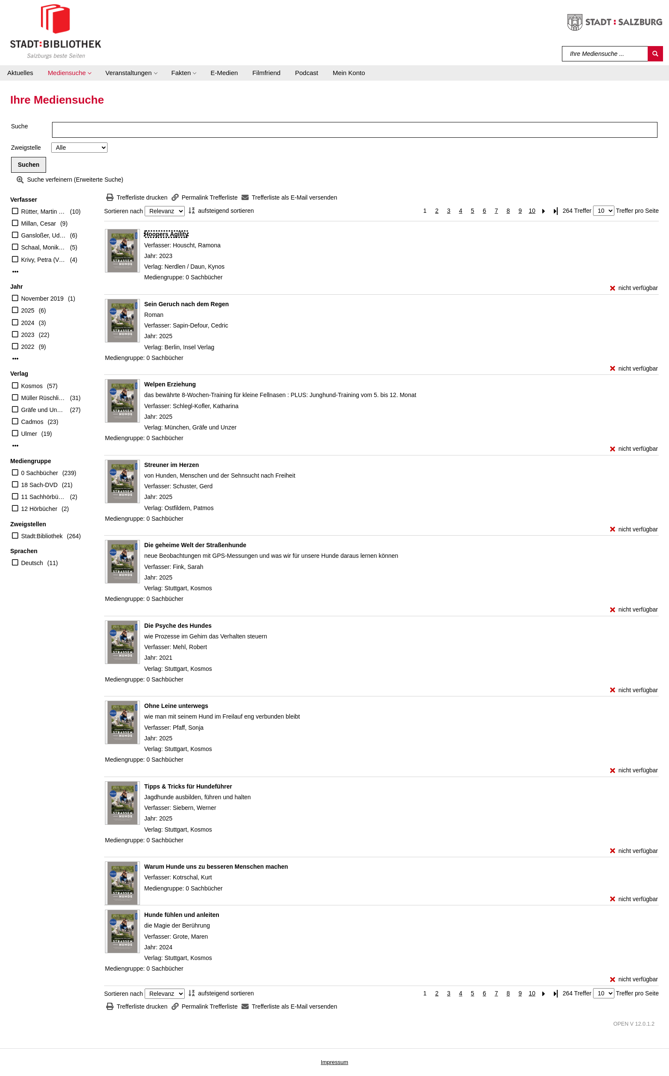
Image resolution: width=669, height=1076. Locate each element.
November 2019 (42, 298)
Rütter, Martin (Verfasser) (43, 211)
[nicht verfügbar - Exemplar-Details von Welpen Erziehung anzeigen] (634, 449)
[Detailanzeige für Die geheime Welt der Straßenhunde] (195, 545)
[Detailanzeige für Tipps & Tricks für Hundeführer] (188, 786)
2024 (28, 322)
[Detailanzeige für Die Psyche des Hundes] (178, 625)
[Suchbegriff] (605, 53)
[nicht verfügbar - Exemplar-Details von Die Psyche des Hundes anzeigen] (634, 690)
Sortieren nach (123, 211)
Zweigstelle (26, 147)
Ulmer (29, 433)
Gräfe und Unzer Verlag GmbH (43, 409)
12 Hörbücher (39, 508)
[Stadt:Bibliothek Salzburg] (55, 31)
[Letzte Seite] (556, 211)
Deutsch (32, 563)
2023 (28, 334)
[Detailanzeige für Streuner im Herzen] (171, 464)
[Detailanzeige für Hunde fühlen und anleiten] (181, 914)
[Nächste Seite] (544, 211)
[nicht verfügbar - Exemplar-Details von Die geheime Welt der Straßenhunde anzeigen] (634, 609)
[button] (69, 73)
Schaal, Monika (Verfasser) (43, 247)
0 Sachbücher (39, 473)
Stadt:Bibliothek (42, 536)
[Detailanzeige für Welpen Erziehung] (170, 384)
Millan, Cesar (38, 223)
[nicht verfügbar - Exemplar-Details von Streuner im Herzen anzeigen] (634, 529)
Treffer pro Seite (637, 210)
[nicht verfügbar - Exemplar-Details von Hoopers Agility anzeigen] (634, 288)
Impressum (334, 1062)
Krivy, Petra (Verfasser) (43, 259)
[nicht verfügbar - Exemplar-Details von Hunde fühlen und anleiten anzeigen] (634, 979)
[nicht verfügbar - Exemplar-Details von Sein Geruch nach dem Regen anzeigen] (634, 368)
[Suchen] (655, 53)
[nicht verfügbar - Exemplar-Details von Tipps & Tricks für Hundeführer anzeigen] (634, 851)
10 (532, 210)
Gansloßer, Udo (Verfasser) (43, 235)
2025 (28, 310)
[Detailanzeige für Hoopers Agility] (166, 234)
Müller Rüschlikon (43, 397)
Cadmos (32, 421)
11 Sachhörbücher (43, 496)
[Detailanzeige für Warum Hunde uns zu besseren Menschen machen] (216, 866)
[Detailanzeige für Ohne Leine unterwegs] (176, 705)
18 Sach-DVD (39, 484)
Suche (19, 126)
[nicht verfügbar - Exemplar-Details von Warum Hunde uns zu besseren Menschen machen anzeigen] (634, 899)
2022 (28, 346)
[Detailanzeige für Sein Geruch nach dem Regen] (186, 304)
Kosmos (32, 386)
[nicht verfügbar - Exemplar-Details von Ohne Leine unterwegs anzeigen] (634, 770)
